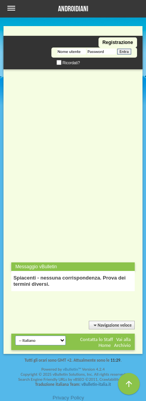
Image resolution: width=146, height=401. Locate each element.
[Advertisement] (73, 142)
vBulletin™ (72, 369)
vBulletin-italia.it (96, 384)
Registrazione (117, 42)
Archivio (122, 345)
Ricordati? (68, 63)
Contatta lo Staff (96, 339)
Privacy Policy (68, 398)
